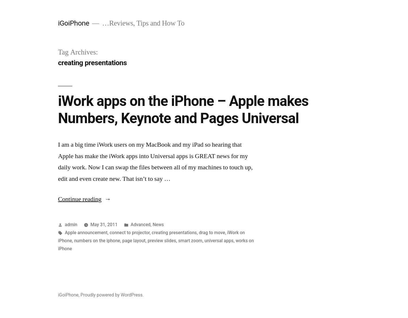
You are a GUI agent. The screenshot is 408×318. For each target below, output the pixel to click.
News (158, 224)
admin (71, 224)
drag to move (212, 232)
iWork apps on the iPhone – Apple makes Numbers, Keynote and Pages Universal (183, 109)
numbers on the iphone (97, 240)
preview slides (161, 240)
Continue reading (84, 199)
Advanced (140, 224)
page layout (133, 240)
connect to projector (130, 232)
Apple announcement (86, 232)
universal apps (219, 240)
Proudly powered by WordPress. (112, 295)
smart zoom (190, 240)
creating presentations (174, 232)
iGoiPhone (73, 23)
